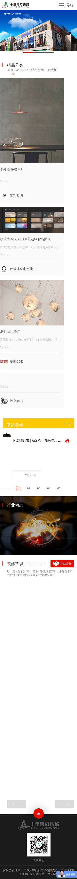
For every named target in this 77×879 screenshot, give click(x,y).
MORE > (30, 475)
